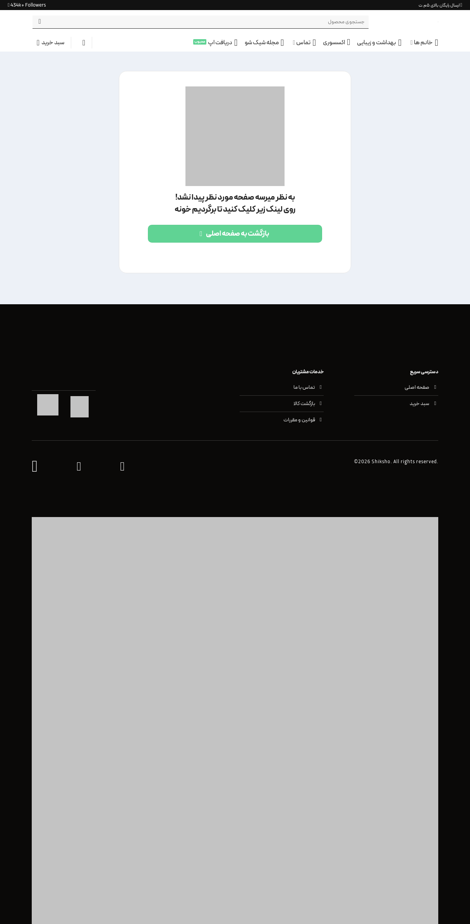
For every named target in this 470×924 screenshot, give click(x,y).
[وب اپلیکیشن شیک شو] (35, 467)
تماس (304, 42)
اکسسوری (336, 42)
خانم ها (424, 42)
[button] (48, 42)
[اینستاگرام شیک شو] (79, 467)
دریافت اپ (223, 42)
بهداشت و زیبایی (379, 42)
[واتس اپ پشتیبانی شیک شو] (122, 467)
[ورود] (81, 42)
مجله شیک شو (264, 42)
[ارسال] (39, 22)
